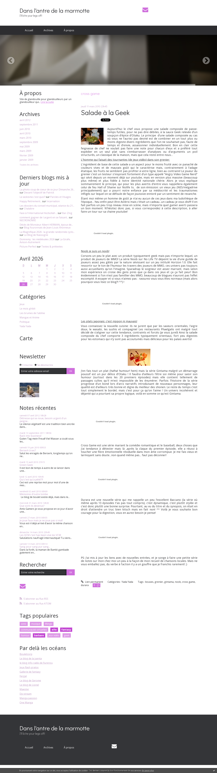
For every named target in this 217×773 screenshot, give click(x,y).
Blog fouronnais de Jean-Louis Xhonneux (47, 227)
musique (35, 623)
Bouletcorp (26, 654)
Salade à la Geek (105, 112)
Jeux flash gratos (29, 667)
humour (25, 635)
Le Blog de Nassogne (36, 235)
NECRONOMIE (28, 220)
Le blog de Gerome (30, 680)
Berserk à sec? (28, 450)
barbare (39, 635)
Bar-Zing (67, 213)
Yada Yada (25, 326)
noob (178, 581)
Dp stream (25, 693)
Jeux (22, 304)
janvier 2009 (26, 159)
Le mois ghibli (27, 308)
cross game (188, 581)
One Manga (26, 702)
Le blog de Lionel (29, 685)
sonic (23, 623)
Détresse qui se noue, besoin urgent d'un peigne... (43, 420)
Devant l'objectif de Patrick (39, 192)
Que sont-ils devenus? (32, 505)
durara (85, 585)
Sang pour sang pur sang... (35, 546)
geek (66, 635)
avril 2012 (25, 120)
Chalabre (29, 208)
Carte (26, 338)
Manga (48, 623)
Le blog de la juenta (31, 658)
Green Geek (26, 465)
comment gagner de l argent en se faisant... (44, 217)
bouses (149, 581)
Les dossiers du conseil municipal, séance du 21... (47, 205)
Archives (48, 30)
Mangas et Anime (29, 317)
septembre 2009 (29, 142)
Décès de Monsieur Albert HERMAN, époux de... (46, 224)
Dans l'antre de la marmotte (55, 10)
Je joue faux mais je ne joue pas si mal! (41, 520)
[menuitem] (29, 30)
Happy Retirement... (31, 201)
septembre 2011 (29, 124)
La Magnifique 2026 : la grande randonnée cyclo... (47, 232)
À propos (69, 30)
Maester (24, 689)
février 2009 (26, 155)
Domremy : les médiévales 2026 (37, 239)
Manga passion (28, 698)
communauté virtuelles (34, 629)
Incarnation (53, 201)
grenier (159, 581)
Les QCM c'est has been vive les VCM (40, 535)
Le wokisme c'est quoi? (32, 197)
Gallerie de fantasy (30, 671)
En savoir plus (148, 770)
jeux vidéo (54, 635)
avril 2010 (25, 133)
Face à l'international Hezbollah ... (38, 213)
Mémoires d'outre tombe (34, 494)
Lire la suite (47, 102)
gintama (169, 581)
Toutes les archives (29, 165)
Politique (25, 321)
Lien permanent (92, 581)
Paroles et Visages (60, 197)
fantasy (66, 629)
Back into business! (30, 435)
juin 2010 (25, 129)
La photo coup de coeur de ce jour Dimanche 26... (47, 189)
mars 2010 (25, 137)
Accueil (29, 30)
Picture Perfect (28, 246)
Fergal (23, 676)
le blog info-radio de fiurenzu (36, 663)
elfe (54, 629)
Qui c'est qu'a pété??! (31, 479)
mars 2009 (25, 151)
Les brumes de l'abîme (32, 313)
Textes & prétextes (52, 246)
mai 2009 (25, 146)
